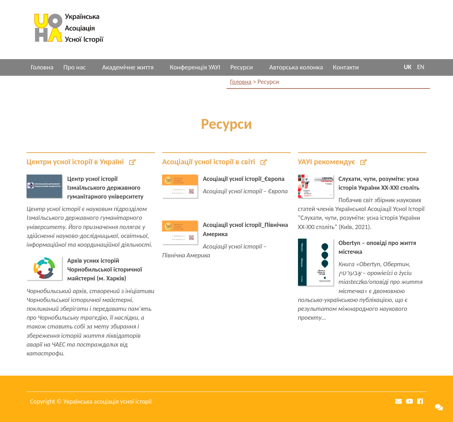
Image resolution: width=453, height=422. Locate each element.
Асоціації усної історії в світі (214, 161)
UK (408, 67)
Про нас (74, 67)
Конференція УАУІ (195, 67)
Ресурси (241, 67)
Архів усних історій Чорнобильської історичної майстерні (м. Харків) (104, 269)
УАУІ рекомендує (332, 161)
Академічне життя (127, 67)
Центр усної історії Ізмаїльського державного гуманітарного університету (105, 187)
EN (420, 67)
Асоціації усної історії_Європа (244, 179)
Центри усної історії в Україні (81, 161)
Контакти (346, 67)
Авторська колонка (296, 67)
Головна (42, 67)
